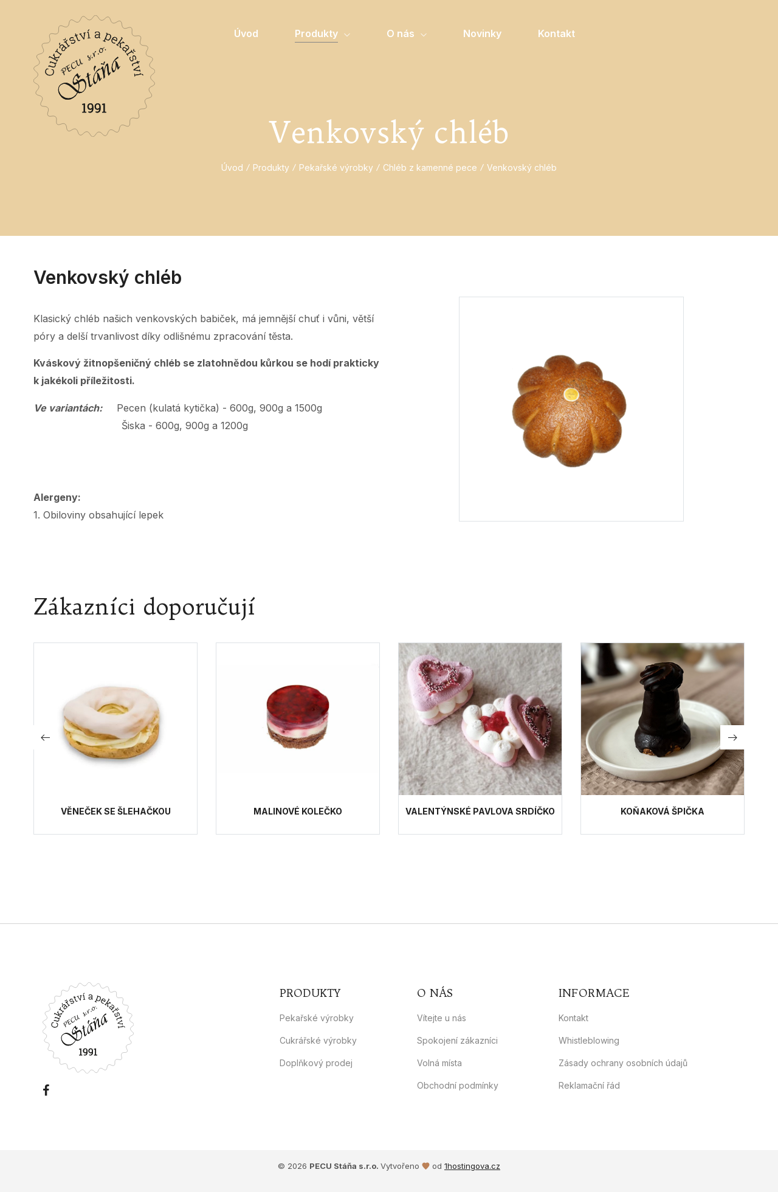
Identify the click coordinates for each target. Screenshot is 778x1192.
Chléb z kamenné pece (430, 167)
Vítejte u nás (441, 1018)
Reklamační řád (589, 1085)
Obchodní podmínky (457, 1085)
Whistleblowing (589, 1040)
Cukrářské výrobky (318, 1040)
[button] (732, 737)
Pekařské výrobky (336, 167)
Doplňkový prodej (316, 1063)
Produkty (271, 167)
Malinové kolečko (297, 811)
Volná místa (439, 1063)
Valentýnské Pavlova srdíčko (480, 811)
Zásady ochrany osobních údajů (623, 1063)
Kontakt (573, 1018)
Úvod (232, 167)
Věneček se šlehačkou (116, 811)
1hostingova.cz (472, 1166)
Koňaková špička (662, 811)
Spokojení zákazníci (457, 1040)
